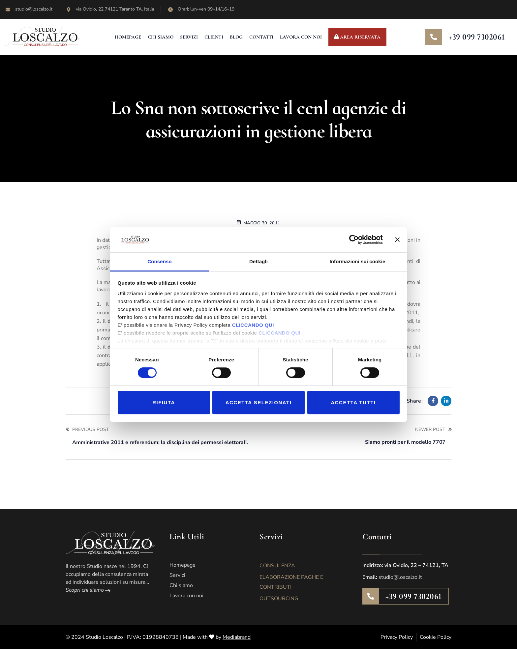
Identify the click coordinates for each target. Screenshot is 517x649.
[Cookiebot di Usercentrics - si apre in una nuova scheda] (354, 240)
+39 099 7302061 (477, 37)
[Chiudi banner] (397, 240)
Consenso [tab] (159, 261)
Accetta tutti (353, 402)
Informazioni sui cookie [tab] (357, 261)
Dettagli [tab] (258, 261)
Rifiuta (163, 402)
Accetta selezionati (259, 402)
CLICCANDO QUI (253, 325)
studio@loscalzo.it (400, 577)
